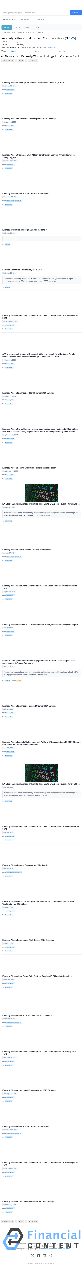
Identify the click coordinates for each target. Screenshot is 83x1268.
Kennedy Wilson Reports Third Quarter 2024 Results (25, 193)
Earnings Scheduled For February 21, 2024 (22, 270)
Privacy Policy (48, 1249)
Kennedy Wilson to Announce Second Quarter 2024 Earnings (29, 706)
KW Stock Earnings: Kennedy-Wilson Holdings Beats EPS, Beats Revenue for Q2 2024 (41, 504)
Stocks (18, 27)
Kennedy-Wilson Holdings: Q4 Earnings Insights (24, 230)
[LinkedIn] (44, 1256)
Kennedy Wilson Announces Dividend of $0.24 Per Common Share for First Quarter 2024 (39, 1052)
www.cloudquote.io (59, 1243)
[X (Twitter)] (32, 1256)
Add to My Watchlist (50, 47)
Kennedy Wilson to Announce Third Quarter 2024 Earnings (28, 393)
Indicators (41, 19)
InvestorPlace (8, 521)
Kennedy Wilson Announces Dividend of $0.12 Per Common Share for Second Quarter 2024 (40, 827)
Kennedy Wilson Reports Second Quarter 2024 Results (26, 550)
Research (62, 51)
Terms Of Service (63, 1249)
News (13, 32)
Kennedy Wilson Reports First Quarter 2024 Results (25, 865)
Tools (37, 27)
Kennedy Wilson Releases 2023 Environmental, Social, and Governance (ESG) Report (40, 624)
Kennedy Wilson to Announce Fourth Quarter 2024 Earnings (29, 119)
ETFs (27, 27)
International (30, 32)
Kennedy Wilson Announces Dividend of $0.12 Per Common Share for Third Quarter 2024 (39, 587)
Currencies (20, 32)
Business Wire (8, 93)
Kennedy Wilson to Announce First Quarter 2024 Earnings (28, 940)
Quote (13, 51)
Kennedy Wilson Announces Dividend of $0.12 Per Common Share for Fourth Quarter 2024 (40, 316)
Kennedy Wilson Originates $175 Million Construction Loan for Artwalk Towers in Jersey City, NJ (38, 156)
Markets (6, 27)
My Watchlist (25, 19)
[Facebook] (38, 1256)
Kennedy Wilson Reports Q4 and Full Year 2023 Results (27, 1015)
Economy (19, 680)
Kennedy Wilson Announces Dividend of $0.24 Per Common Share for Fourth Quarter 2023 (40, 1163)
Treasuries (40, 32)
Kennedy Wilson (10, 89)
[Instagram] (50, 1256)
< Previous (6, 60)
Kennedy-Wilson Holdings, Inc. (14, 200)
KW (72, 38)
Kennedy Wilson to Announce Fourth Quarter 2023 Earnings (29, 1090)
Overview (7, 32)
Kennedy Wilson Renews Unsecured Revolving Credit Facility (29, 468)
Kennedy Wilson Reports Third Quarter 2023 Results (25, 1126)
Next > (34, 60)
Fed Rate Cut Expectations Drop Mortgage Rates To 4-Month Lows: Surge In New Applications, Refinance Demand (38, 661)
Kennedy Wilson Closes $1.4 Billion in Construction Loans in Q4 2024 (33, 82)
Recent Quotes (8, 19)
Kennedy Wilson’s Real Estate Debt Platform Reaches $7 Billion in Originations (37, 976)
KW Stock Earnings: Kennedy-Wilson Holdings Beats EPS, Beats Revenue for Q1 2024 (41, 784)
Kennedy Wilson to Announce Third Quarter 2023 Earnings (28, 1201)
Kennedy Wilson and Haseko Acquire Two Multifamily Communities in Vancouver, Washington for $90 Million (38, 902)
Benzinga (7, 244)
